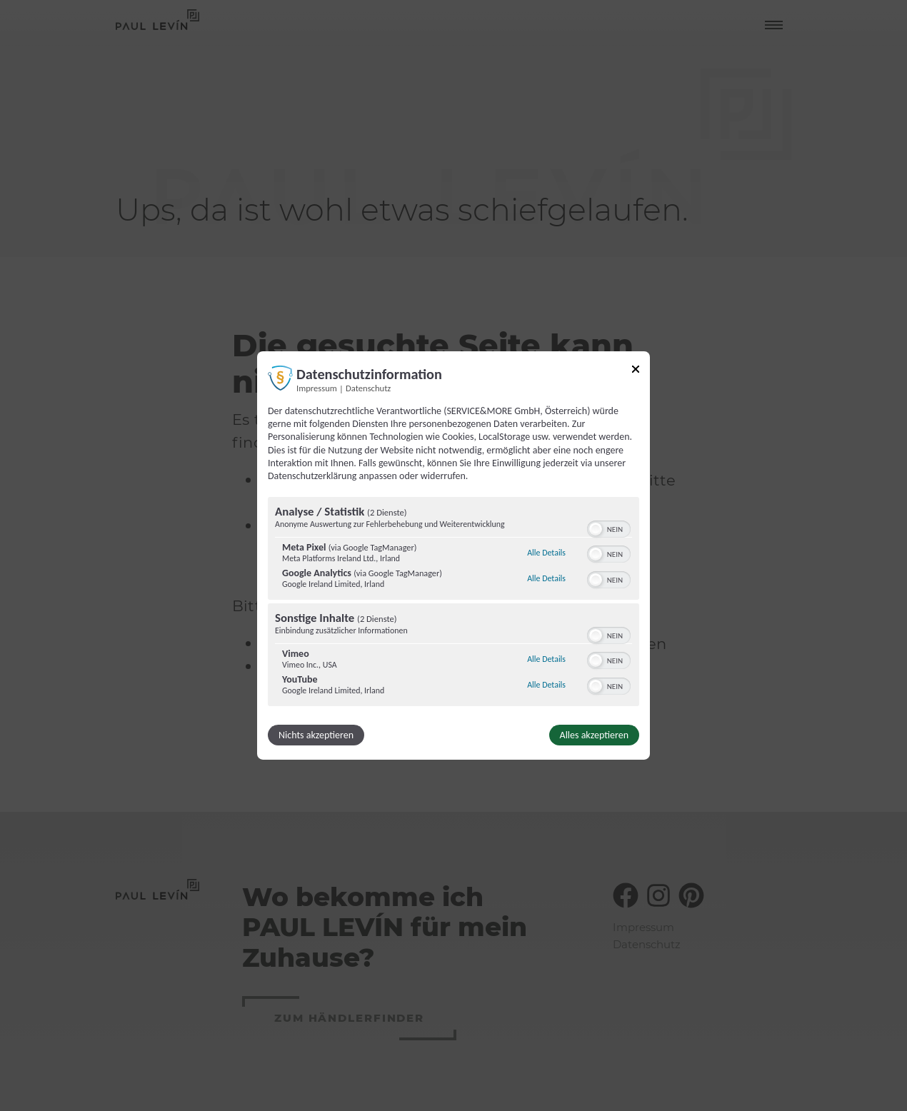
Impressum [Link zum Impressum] (316, 388)
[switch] (609, 527)
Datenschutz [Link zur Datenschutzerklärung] (368, 388)
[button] (595, 529)
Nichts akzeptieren (316, 735)
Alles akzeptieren (594, 735)
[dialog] (453, 555)
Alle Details (546, 553)
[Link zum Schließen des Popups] (635, 372)
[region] (453, 603)
